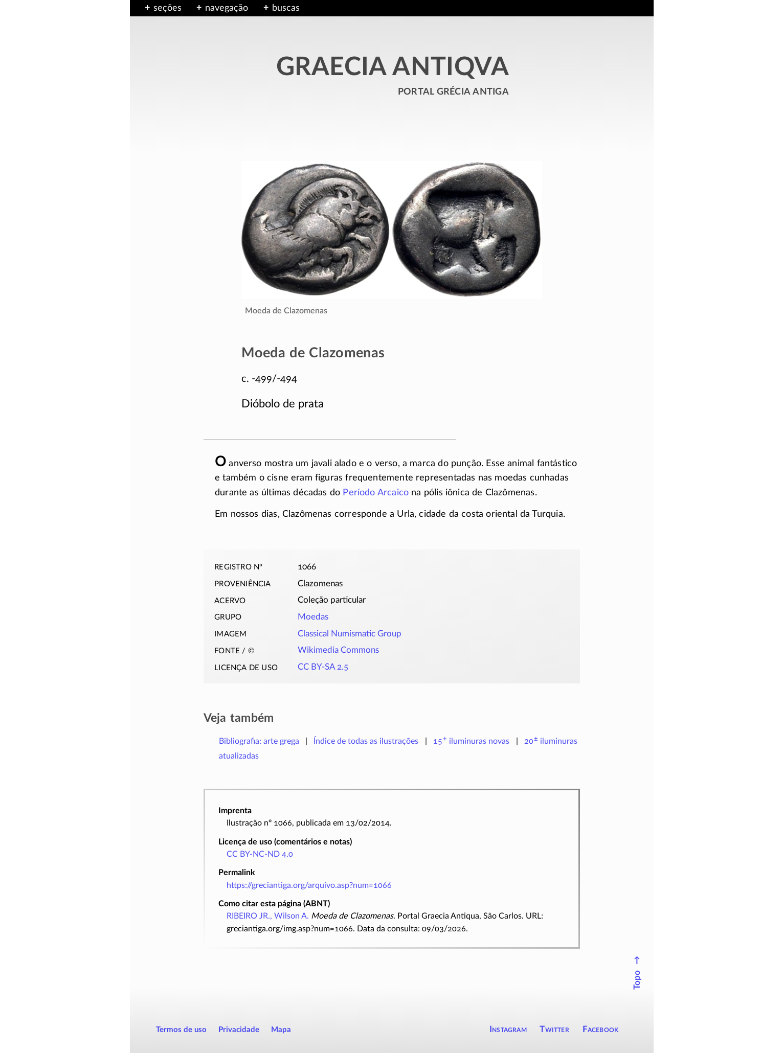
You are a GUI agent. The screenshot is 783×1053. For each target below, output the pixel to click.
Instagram (508, 1029)
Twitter (554, 1029)
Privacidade (238, 1030)
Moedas (313, 617)
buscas (286, 8)
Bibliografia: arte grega (259, 741)
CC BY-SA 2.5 (323, 667)
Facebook (601, 1029)
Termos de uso (181, 1030)
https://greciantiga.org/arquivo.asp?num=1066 (309, 885)
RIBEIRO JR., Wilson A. (268, 916)
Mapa (281, 1030)
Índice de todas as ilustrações (366, 741)
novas (471, 741)
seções (167, 8)
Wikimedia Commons (338, 650)
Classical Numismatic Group (349, 634)
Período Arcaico (376, 492)
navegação (226, 8)
